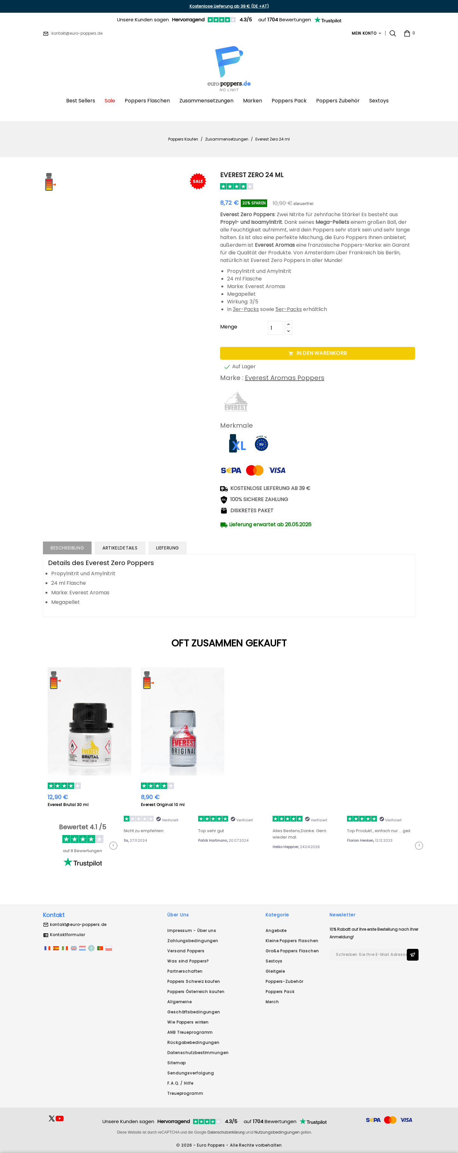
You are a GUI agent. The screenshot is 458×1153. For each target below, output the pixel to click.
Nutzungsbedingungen (277, 1132)
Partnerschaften (185, 971)
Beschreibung (67, 548)
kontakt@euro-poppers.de (78, 924)
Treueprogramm (185, 1093)
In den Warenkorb (317, 353)
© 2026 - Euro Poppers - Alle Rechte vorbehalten (228, 1145)
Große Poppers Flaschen (292, 951)
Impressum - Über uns (191, 930)
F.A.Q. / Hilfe (180, 1083)
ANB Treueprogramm (190, 1032)
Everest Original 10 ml (163, 804)
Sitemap (176, 1063)
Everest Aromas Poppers (284, 377)
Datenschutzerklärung (226, 1132)
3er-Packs (246, 309)
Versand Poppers (186, 951)
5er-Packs (288, 309)
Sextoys (274, 961)
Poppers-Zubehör (284, 981)
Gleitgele (275, 971)
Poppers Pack (280, 991)
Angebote (276, 930)
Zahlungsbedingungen (192, 940)
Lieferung (167, 548)
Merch (272, 1002)
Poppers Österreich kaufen (196, 991)
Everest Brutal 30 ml (68, 804)
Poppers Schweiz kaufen (193, 981)
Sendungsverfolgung (190, 1073)
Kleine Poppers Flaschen (292, 940)
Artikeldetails (119, 548)
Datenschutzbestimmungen (198, 1052)
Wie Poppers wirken (188, 1022)
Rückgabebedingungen (193, 1042)
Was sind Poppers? (188, 961)
